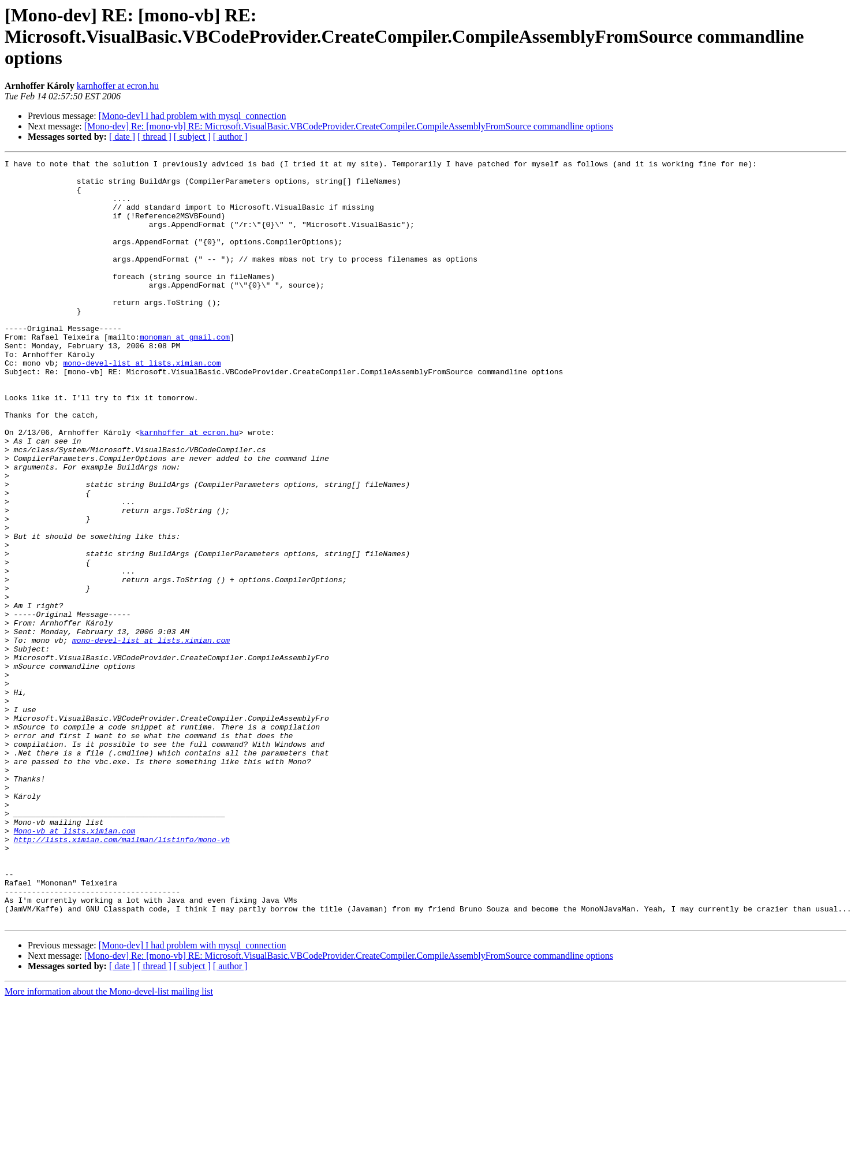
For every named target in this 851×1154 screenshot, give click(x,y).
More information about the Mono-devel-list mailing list (109, 1144)
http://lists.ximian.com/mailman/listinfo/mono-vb (122, 976)
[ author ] (230, 137)
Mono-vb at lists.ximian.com (75, 966)
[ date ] (122, 137)
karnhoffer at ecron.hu (118, 86)
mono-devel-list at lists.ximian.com (142, 404)
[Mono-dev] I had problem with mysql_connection (192, 116)
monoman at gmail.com (185, 373)
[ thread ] (154, 137)
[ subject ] (192, 137)
